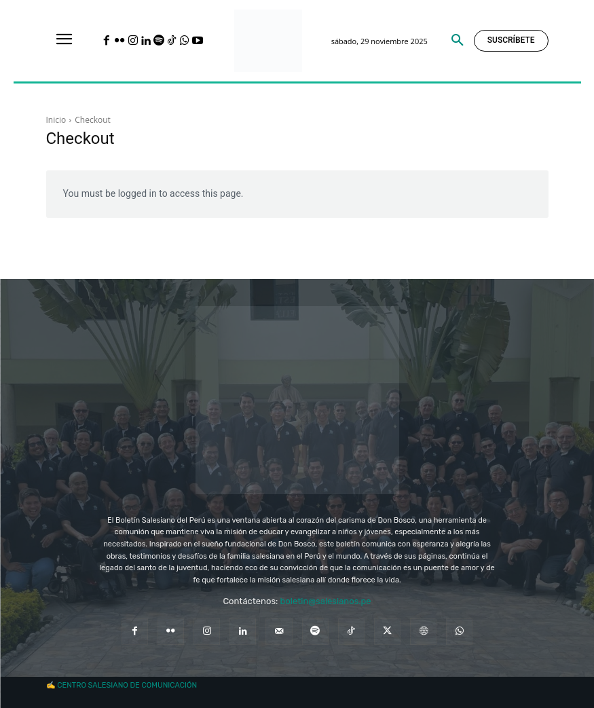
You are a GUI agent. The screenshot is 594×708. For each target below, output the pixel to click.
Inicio (56, 120)
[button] (457, 40)
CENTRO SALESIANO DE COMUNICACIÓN (127, 685)
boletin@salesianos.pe (325, 601)
